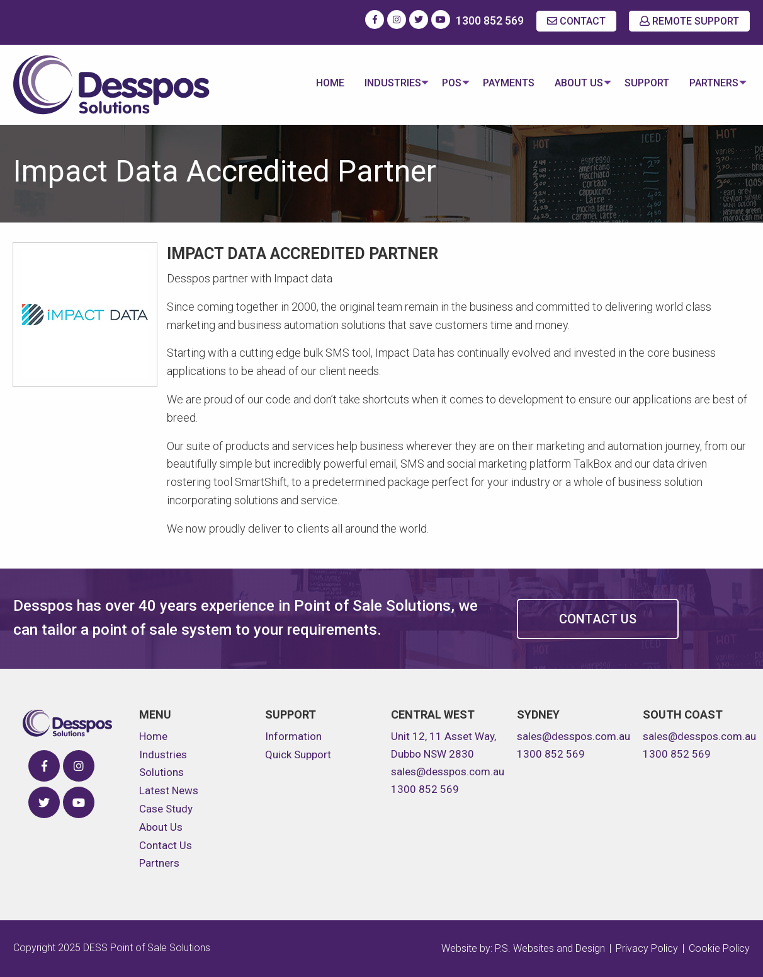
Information (293, 736)
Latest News (168, 790)
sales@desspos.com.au (447, 771)
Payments (501, 83)
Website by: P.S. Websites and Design (523, 948)
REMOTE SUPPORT (689, 21)
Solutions (161, 772)
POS (440, 83)
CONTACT (576, 21)
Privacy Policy (647, 948)
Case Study (166, 808)
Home (314, 83)
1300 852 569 (490, 20)
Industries (377, 83)
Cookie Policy (719, 948)
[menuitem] (314, 84)
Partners (710, 83)
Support (643, 83)
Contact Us (597, 619)
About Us (571, 83)
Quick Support (298, 754)
